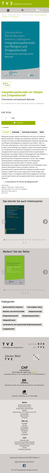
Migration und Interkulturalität (13, 312)
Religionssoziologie (35, 312)
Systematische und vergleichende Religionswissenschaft (22, 325)
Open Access (24, 416)
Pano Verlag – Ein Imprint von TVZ (24, 412)
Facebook (24, 431)
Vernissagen (24, 414)
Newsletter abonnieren (24, 462)
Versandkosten (25, 446)
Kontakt (24, 424)
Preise (24, 448)
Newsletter (24, 429)
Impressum (13, 458)
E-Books (24, 418)
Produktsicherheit (24, 450)
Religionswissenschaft (10, 316)
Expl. (13, 118)
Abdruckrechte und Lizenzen (24, 444)
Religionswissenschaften (30, 316)
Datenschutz (23, 458)
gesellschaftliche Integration (13, 307)
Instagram (24, 435)
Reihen (24, 411)
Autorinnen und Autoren (24, 409)
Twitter (24, 433)
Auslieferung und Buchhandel (25, 442)
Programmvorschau (24, 407)
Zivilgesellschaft (8, 329)
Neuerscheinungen (24, 405)
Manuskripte (24, 440)
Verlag (24, 425)
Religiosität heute (9, 320)
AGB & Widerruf (34, 458)
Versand (34, 372)
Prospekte (24, 427)
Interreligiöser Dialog (34, 307)
